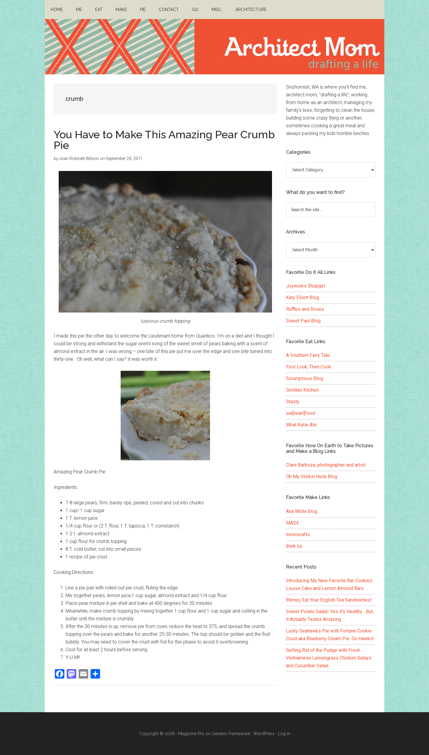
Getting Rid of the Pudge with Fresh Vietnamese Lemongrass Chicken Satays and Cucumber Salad (329, 657)
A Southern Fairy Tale (308, 355)
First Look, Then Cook (308, 367)
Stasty (292, 401)
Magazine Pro (191, 733)
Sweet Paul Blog (303, 321)
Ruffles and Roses (305, 309)
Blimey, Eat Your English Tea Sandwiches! (329, 600)
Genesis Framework (231, 733)
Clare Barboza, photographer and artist (326, 465)
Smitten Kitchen (302, 390)
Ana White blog (301, 511)
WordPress (264, 733)
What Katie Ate (301, 425)
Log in (284, 733)
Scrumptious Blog (304, 378)
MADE (292, 523)
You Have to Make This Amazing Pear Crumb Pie (164, 139)
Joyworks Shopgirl (305, 286)
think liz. (294, 546)
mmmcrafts (298, 534)
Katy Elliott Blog (302, 297)
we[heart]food (300, 413)
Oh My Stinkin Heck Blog (311, 476)
